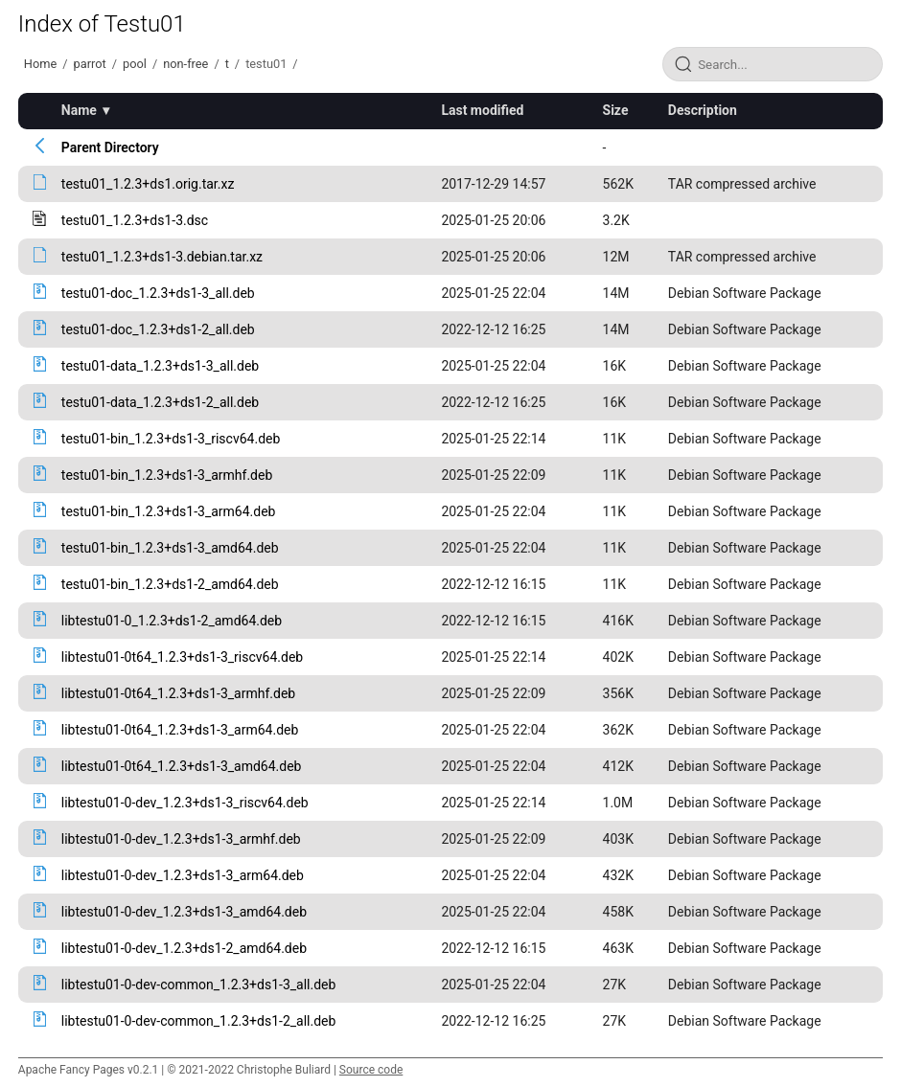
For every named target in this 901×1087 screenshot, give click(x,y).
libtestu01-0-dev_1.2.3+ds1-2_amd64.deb (184, 948)
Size (616, 110)
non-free (185, 64)
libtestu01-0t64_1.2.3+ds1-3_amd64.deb (181, 766)
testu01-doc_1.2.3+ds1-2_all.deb (158, 329)
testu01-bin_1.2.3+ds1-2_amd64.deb (170, 584)
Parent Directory (110, 147)
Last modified (482, 110)
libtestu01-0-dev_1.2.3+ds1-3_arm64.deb (182, 875)
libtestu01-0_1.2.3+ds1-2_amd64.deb (171, 620)
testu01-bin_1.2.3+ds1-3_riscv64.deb (171, 438)
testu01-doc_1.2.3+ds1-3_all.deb (158, 293)
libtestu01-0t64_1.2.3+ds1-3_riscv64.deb (182, 657)
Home (40, 64)
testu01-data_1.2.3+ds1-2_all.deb (160, 402)
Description (702, 110)
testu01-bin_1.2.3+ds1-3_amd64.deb (170, 547)
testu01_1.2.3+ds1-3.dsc (134, 220)
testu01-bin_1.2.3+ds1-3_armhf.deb (167, 475)
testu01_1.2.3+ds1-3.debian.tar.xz (162, 256)
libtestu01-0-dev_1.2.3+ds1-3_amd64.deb (184, 911)
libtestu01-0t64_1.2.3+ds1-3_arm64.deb (180, 729)
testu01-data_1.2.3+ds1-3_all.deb (160, 366)
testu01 (266, 64)
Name (79, 110)
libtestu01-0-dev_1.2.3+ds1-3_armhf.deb (181, 839)
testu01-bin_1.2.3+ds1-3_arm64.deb (168, 511)
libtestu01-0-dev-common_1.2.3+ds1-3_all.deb (198, 984)
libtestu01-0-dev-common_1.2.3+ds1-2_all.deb (198, 1021)
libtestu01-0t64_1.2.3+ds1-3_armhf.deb (178, 693)
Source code (371, 1069)
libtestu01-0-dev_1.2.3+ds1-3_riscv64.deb (185, 802)
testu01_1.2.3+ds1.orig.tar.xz (148, 184)
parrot (90, 64)
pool (135, 64)
